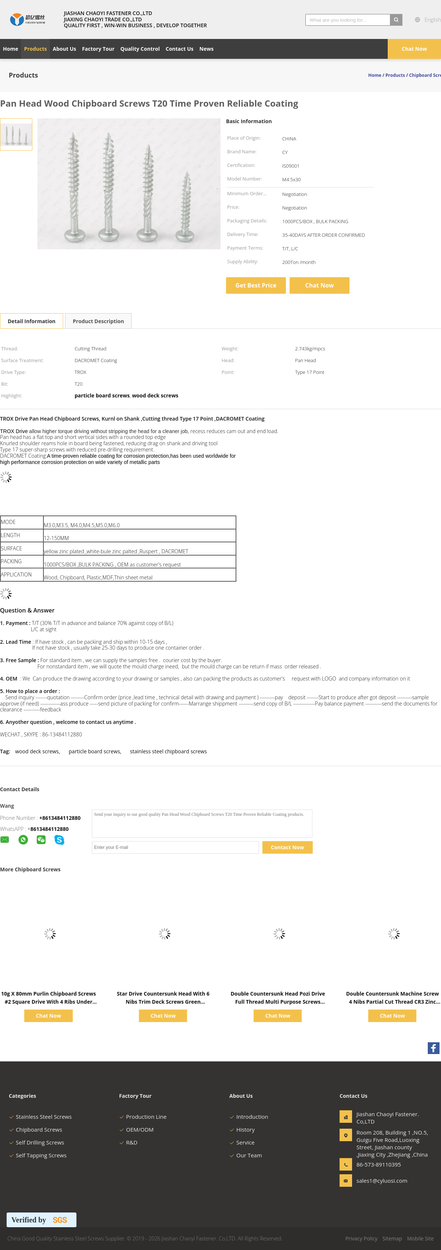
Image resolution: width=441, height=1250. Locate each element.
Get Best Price (256, 285)
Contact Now (287, 847)
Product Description (98, 321)
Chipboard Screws (35, 1129)
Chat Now (414, 48)
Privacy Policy (361, 1238)
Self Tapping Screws (38, 1155)
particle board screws (94, 751)
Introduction (248, 1116)
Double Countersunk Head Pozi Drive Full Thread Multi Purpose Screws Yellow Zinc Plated (277, 1001)
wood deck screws (37, 751)
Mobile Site (420, 1238)
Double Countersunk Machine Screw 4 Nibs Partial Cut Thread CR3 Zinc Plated (392, 1001)
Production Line (142, 1116)
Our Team (245, 1155)
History (242, 1129)
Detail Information (31, 321)
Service (242, 1142)
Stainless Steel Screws (40, 1116)
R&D (128, 1142)
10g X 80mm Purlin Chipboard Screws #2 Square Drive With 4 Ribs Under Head (48, 1001)
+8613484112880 (59, 817)
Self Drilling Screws (36, 1142)
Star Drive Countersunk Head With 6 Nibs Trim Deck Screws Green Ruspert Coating (163, 1001)
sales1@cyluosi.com (379, 1180)
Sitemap (392, 1238)
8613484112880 (50, 828)
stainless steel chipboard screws (168, 751)
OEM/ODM (136, 1129)
